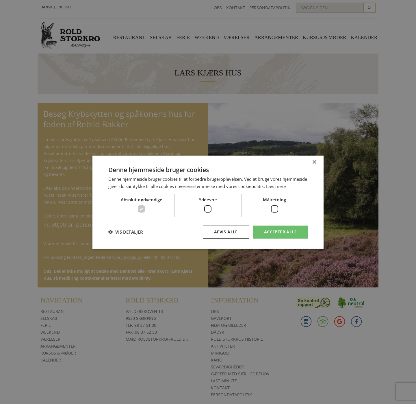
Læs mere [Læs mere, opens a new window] (276, 186)
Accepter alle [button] (280, 232)
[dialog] (208, 202)
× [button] (314, 162)
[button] (125, 232)
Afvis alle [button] (226, 232)
